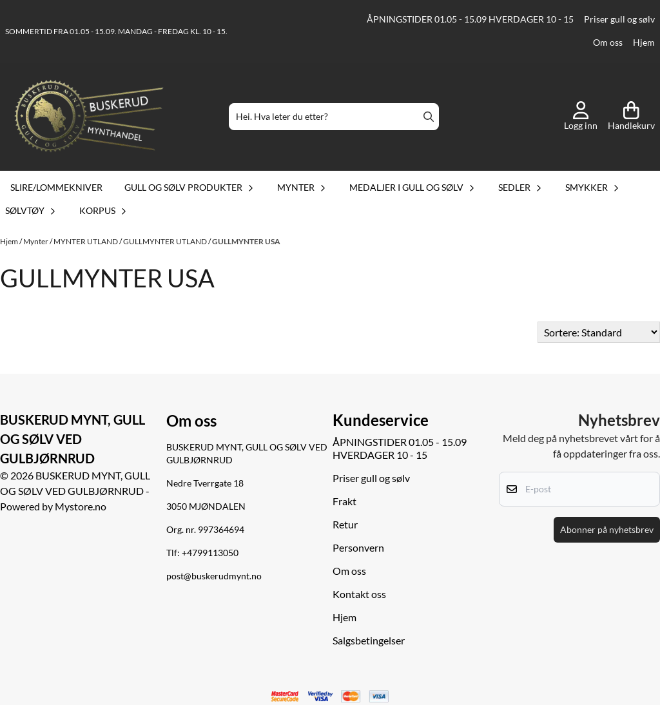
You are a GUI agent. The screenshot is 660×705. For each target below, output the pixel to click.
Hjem (644, 42)
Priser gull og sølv (619, 19)
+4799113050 (210, 553)
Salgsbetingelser (369, 640)
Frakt (344, 501)
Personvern (358, 547)
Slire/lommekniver (56, 187)
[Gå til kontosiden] (581, 116)
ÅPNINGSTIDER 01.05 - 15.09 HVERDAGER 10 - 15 (470, 19)
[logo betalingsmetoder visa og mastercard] (330, 696)
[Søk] (334, 116)
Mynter (36, 241)
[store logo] (89, 116)
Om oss (608, 42)
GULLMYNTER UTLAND (165, 241)
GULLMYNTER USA (246, 241)
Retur (345, 524)
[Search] (428, 116)
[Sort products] (599, 332)
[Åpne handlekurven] (631, 116)
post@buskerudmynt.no (214, 576)
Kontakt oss (359, 594)
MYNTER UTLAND (86, 241)
